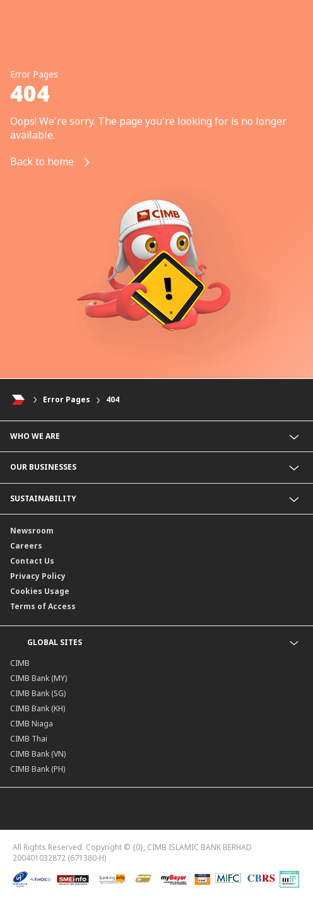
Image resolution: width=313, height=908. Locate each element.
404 (112, 399)
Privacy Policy (38, 576)
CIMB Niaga (31, 723)
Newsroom (32, 530)
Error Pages (66, 399)
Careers (26, 545)
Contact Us (32, 561)
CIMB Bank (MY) (38, 678)
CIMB (20, 663)
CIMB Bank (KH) (37, 708)
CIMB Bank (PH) (37, 769)
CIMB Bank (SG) (38, 693)
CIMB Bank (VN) (38, 753)
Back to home (50, 162)
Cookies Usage (39, 591)
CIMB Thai (28, 738)
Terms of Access (43, 606)
